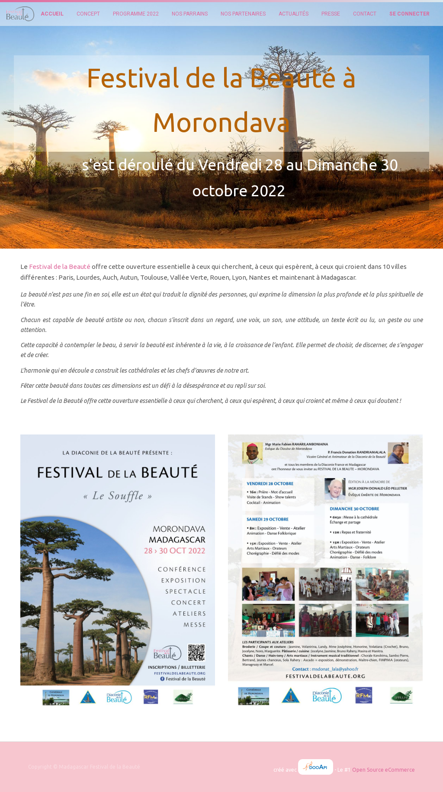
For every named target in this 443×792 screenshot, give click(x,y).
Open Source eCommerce (383, 770)
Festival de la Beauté (59, 266)
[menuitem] (52, 13)
